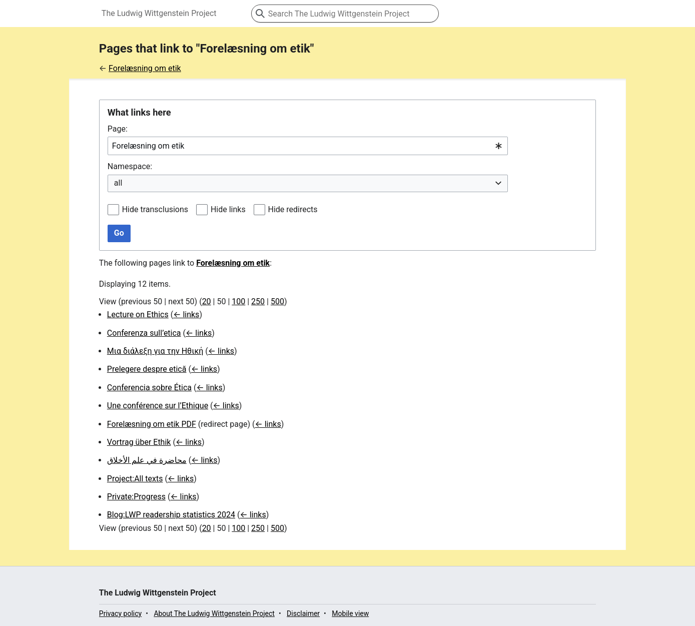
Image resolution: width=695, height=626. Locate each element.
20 (206, 301)
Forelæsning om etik (145, 68)
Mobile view (350, 613)
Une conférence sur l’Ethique (157, 405)
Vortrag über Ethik (139, 442)
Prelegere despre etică (147, 369)
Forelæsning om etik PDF (151, 424)
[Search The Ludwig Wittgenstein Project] (345, 14)
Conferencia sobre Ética (149, 387)
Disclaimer (303, 613)
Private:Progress (136, 496)
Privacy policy (120, 613)
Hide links (228, 209)
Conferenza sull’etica (144, 333)
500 (277, 301)
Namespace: (130, 166)
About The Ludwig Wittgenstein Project (214, 613)
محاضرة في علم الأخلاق (147, 460)
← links (186, 314)
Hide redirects (293, 209)
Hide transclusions (155, 209)
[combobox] (308, 146)
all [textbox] (118, 183)
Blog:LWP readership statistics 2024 (171, 514)
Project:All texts (135, 478)
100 (238, 301)
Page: (118, 129)
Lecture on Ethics (138, 314)
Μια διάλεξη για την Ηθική (155, 351)
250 (258, 301)
